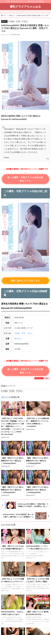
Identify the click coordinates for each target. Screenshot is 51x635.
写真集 (12, 21)
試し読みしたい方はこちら (25, 281)
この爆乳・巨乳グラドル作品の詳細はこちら (25, 179)
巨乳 (19, 21)
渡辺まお (4, 21)
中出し (26, 21)
